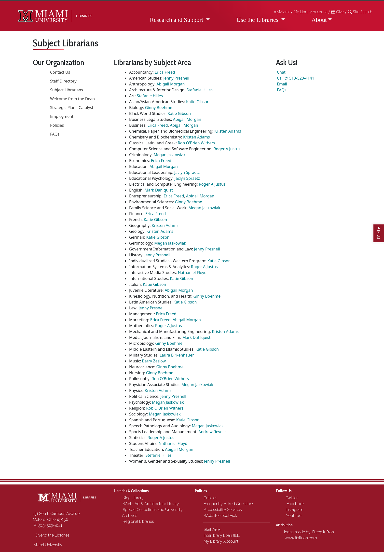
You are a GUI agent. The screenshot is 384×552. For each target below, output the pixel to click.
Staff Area (212, 529)
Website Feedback (220, 515)
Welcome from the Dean (72, 98)
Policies (57, 125)
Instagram (294, 509)
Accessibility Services (223, 509)
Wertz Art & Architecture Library (151, 503)
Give (337, 11)
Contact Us (60, 72)
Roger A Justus (227, 149)
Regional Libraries (138, 521)
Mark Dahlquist (159, 190)
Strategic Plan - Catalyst (71, 107)
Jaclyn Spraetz (187, 172)
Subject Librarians (66, 90)
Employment (61, 116)
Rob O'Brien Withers (196, 143)
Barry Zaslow (154, 361)
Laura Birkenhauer (177, 355)
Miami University (48, 545)
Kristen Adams (227, 131)
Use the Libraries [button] (258, 19)
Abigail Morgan (171, 84)
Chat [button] (281, 72)
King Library (133, 498)
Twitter (291, 498)
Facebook (294, 503)
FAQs (54, 134)
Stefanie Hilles (200, 90)
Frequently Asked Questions (229, 503)
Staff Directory (63, 81)
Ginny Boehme (158, 107)
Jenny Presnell (176, 78)
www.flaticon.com (301, 538)
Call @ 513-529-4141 (295, 78)
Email (282, 84)
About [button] (319, 19)
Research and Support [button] (177, 19)
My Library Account (310, 11)
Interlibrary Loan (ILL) (222, 535)
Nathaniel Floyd (192, 272)
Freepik (318, 532)
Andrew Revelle (212, 431)
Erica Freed (165, 72)
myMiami (281, 11)
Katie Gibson (197, 101)
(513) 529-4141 (48, 525)
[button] (360, 11)
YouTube (293, 515)
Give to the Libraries (51, 535)
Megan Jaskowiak (170, 154)
